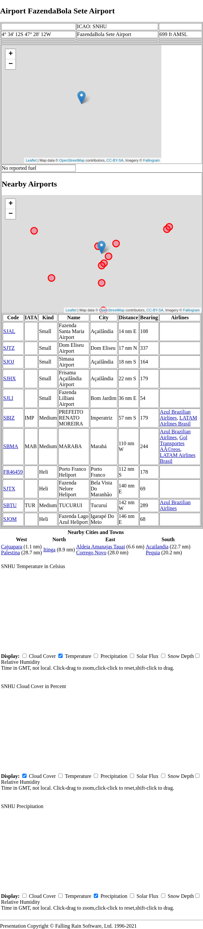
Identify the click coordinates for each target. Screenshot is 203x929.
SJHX (9, 378)
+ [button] (11, 54)
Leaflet (31, 160)
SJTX (9, 488)
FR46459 (13, 472)
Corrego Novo (91, 552)
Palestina (10, 552)
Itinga (49, 549)
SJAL (9, 331)
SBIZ (9, 418)
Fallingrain (151, 160)
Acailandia (157, 546)
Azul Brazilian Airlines (175, 415)
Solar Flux (147, 656)
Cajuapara (11, 546)
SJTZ (9, 348)
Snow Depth (181, 656)
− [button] (11, 64)
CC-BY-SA (115, 160)
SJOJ (8, 362)
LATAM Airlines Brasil (178, 420)
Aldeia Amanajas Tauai (100, 546)
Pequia (153, 552)
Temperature (78, 656)
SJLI (8, 398)
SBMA (10, 446)
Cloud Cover (42, 656)
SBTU (10, 505)
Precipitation (113, 656)
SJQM (10, 519)
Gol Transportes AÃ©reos (174, 443)
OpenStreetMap (72, 160)
